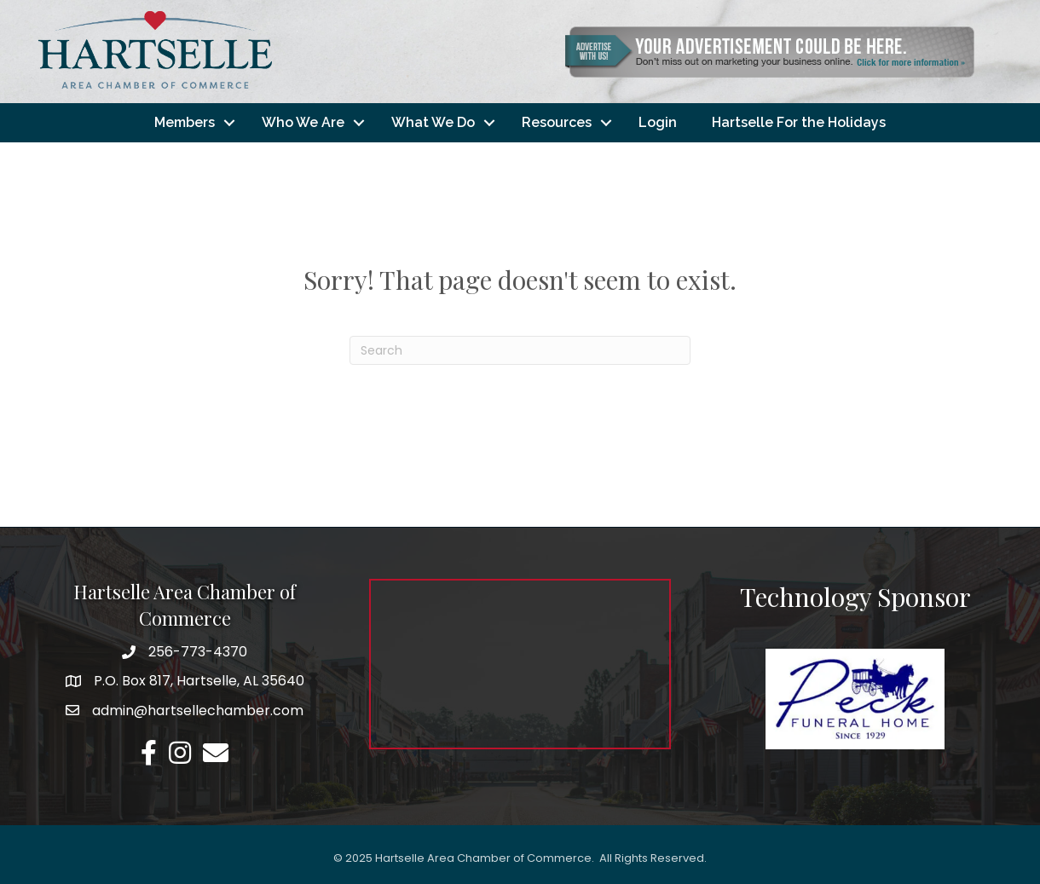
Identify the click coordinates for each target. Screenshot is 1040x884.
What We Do (433, 122)
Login (657, 122)
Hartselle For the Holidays (799, 122)
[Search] (520, 350)
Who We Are (303, 122)
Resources (557, 122)
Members (184, 122)
